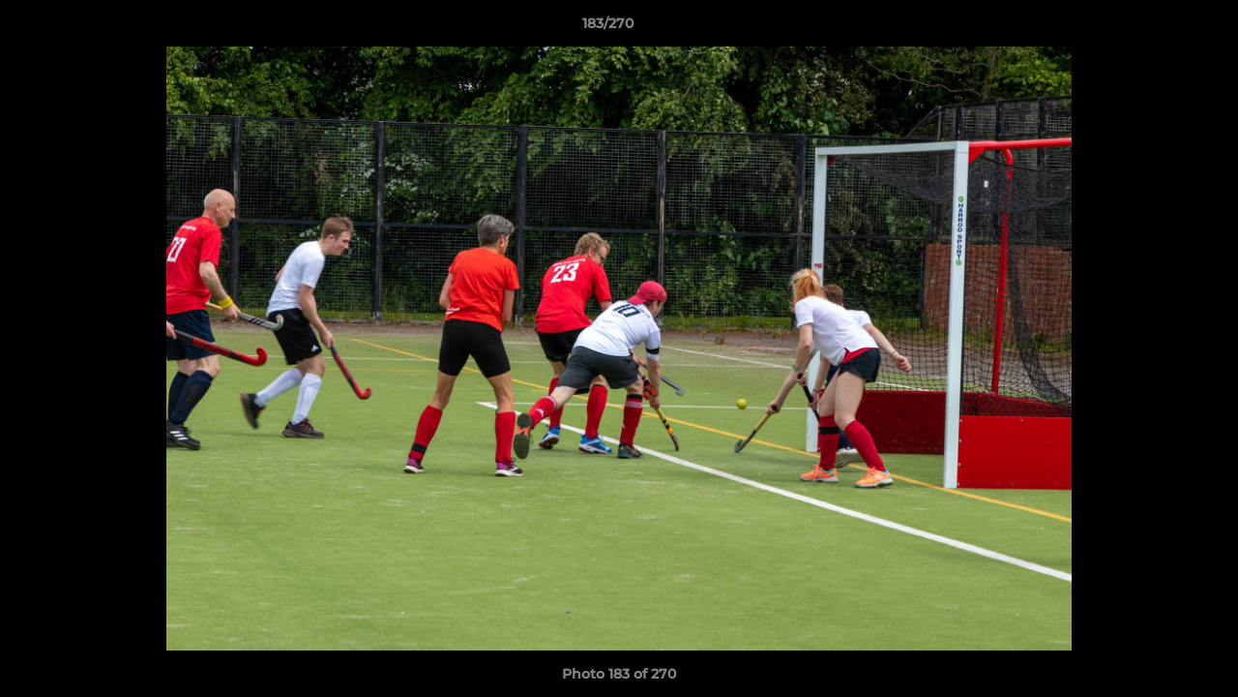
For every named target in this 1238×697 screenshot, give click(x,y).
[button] (1156, 28)
